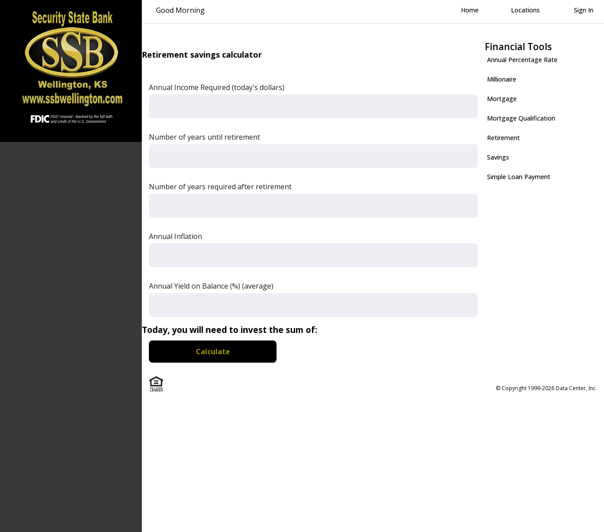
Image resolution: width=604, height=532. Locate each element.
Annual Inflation (175, 236)
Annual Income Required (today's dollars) (216, 87)
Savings (498, 157)
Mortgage (502, 98)
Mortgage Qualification (521, 118)
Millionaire (501, 79)
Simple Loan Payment (518, 176)
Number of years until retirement (204, 137)
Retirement (503, 137)
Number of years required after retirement (220, 187)
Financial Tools (518, 46)
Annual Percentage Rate (522, 59)
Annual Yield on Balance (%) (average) (211, 286)
